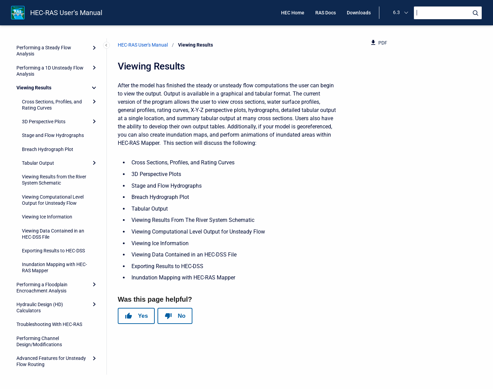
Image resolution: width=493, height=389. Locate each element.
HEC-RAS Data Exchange (42, 349)
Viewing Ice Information (47, 173)
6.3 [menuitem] (396, 12)
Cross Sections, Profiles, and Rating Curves (52, 61)
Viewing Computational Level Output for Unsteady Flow (53, 157)
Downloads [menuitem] (359, 12)
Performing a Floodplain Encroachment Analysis (41, 244)
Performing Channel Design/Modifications (39, 298)
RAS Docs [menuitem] (325, 12)
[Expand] (94, 58)
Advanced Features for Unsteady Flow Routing (51, 318)
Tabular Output (38, 120)
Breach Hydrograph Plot (47, 106)
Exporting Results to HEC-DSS (53, 207)
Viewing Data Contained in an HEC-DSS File (53, 191)
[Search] (448, 13)
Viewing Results (33, 44)
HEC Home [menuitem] (292, 12)
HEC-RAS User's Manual (66, 13)
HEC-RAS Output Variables (44, 362)
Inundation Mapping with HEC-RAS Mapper (54, 224)
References (28, 335)
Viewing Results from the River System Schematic (54, 136)
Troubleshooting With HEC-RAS (49, 281)
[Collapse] (94, 44)
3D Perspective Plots (43, 78)
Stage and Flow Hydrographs (53, 92)
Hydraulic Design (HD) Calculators (39, 264)
